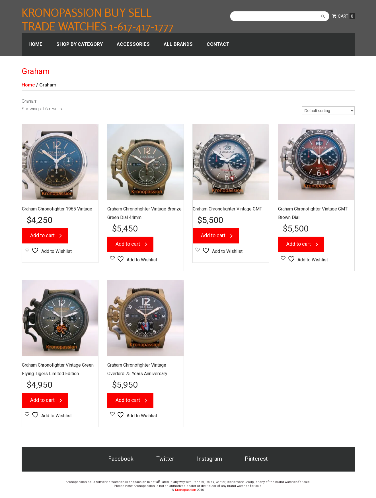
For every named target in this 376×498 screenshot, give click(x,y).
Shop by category (79, 44)
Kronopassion (185, 490)
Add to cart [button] (42, 236)
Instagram (209, 459)
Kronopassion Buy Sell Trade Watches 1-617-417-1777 (98, 19)
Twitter (165, 459)
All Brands (178, 44)
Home (35, 44)
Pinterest (256, 459)
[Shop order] (328, 110)
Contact (218, 44)
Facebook (120, 459)
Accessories (133, 44)
